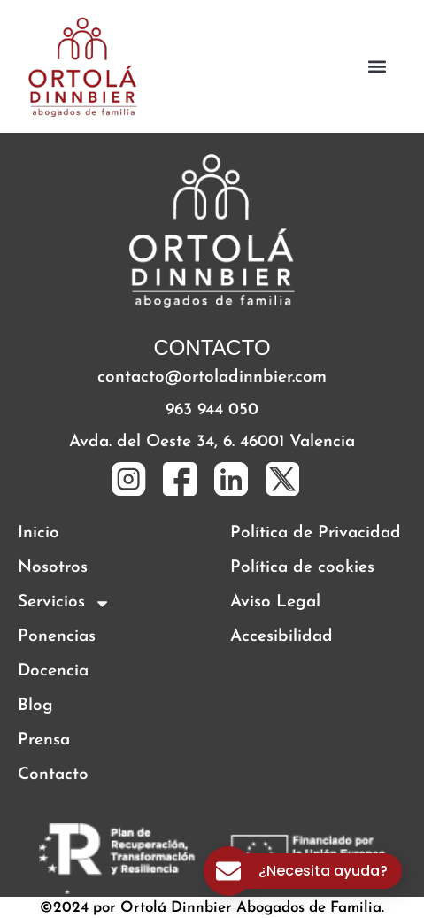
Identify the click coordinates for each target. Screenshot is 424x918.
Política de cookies (302, 567)
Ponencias (57, 637)
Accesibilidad (281, 637)
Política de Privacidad (315, 533)
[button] (377, 66)
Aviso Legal (275, 602)
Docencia (53, 671)
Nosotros (53, 567)
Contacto (53, 775)
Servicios (64, 603)
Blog (35, 706)
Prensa (44, 740)
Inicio (38, 533)
